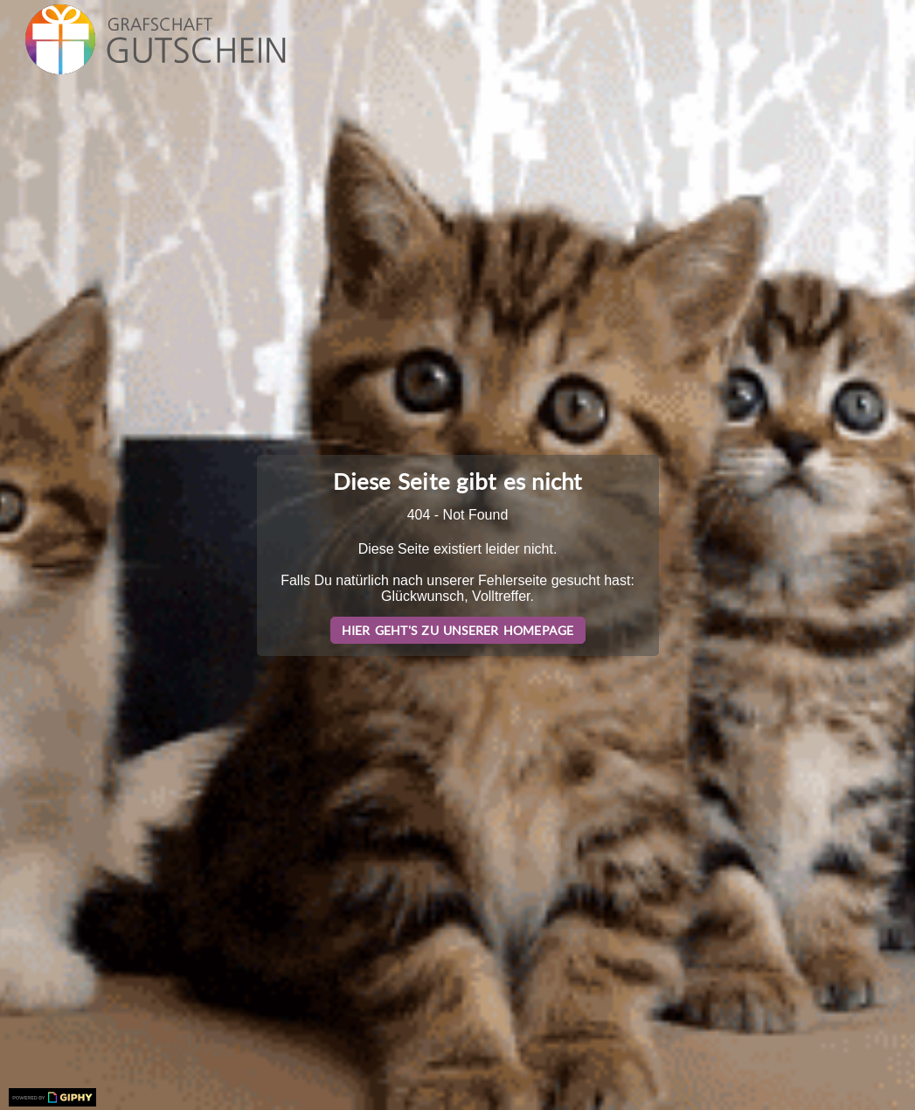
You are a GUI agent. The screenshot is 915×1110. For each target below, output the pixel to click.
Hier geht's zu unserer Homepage (458, 630)
